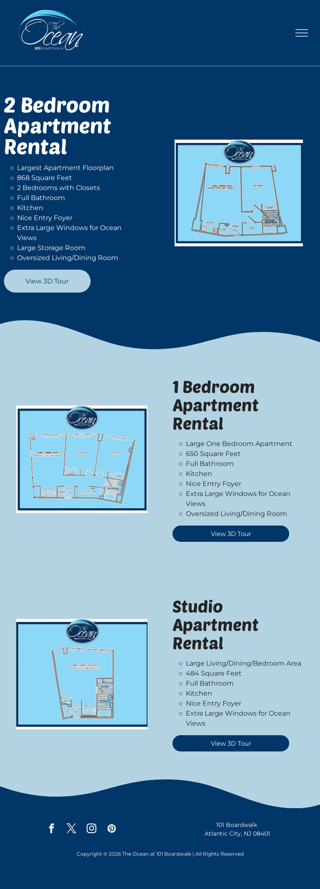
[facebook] (51, 829)
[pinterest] (111, 829)
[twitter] (71, 829)
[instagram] (91, 829)
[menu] (301, 33)
